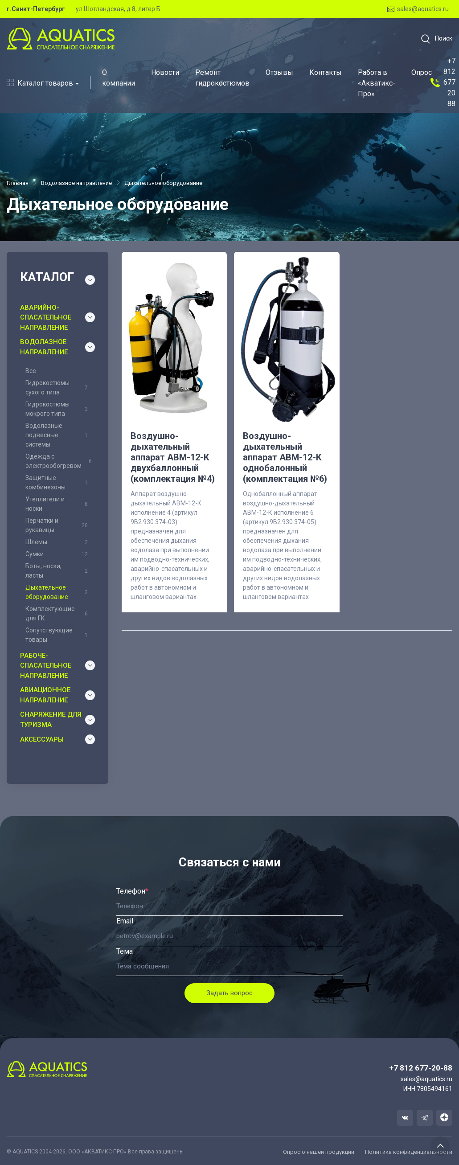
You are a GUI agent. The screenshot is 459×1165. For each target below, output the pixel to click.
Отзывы (279, 72)
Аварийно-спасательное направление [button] (45, 318)
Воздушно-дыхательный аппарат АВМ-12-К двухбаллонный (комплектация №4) (173, 457)
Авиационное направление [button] (45, 695)
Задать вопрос (229, 993)
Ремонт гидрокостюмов (222, 77)
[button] (433, 39)
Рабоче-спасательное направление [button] (45, 666)
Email (124, 921)
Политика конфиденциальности (408, 1152)
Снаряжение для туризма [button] (51, 719)
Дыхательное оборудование (163, 183)
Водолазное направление (76, 183)
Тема (124, 951)
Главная (18, 183)
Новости (165, 72)
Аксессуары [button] (42, 739)
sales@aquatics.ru (418, 9)
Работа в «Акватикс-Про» (376, 83)
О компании (118, 77)
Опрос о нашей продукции (318, 1152)
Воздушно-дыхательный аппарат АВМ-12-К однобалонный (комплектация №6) (285, 457)
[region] (57, 504)
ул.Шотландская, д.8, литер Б (118, 8)
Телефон (132, 891)
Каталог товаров (40, 83)
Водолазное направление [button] (44, 347)
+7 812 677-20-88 (420, 1067)
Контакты (325, 72)
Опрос (421, 72)
